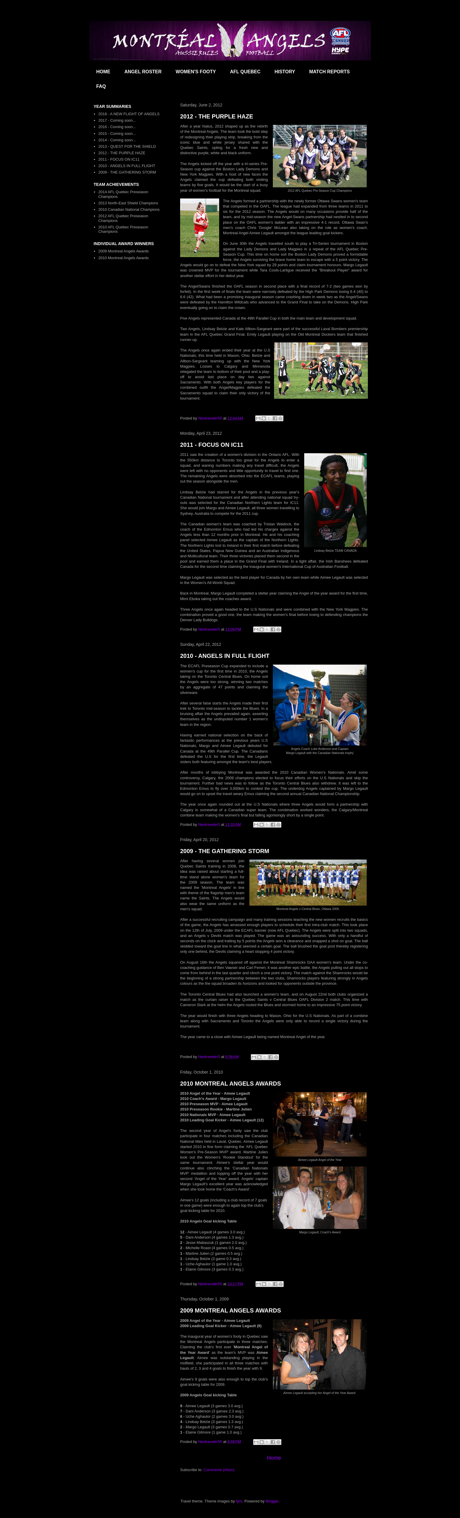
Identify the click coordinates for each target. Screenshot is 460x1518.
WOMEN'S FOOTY (196, 71)
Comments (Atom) (219, 1470)
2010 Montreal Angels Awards (123, 258)
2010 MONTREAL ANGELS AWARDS (230, 1083)
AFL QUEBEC (245, 71)
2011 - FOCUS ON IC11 (211, 445)
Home (274, 1458)
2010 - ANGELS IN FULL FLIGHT (224, 656)
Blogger (271, 1501)
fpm (239, 1501)
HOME (103, 71)
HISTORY (285, 71)
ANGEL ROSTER (143, 71)
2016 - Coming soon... (117, 127)
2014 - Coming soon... (117, 140)
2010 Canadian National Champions (129, 209)
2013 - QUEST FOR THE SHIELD (127, 146)
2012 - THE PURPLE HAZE (216, 116)
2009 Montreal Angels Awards (123, 251)
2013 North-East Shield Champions (128, 203)
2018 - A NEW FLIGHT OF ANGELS (129, 114)
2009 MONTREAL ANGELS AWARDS (230, 1310)
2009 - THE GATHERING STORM (224, 851)
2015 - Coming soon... (117, 133)
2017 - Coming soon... (117, 120)
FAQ (101, 86)
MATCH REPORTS (329, 71)
